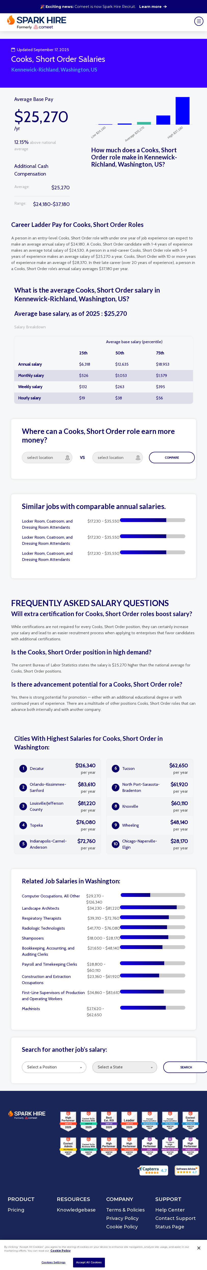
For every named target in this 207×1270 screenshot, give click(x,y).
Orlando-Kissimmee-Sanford (57, 787)
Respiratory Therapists (41, 918)
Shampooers (33, 938)
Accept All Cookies (89, 1262)
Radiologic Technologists (43, 928)
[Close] (198, 1248)
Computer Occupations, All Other (51, 896)
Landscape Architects (40, 908)
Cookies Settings (53, 1262)
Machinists (31, 1008)
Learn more (153, 6)
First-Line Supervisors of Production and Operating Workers (53, 995)
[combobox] (54, 1067)
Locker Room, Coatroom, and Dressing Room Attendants (47, 524)
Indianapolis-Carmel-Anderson (57, 844)
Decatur (57, 769)
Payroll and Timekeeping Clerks (49, 964)
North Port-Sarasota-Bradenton (150, 787)
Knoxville (150, 806)
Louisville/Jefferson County (57, 806)
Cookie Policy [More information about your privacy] (60, 1250)
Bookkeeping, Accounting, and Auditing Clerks (48, 951)
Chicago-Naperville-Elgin (150, 844)
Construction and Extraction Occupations (46, 979)
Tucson (150, 769)
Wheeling (150, 825)
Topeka (57, 825)
